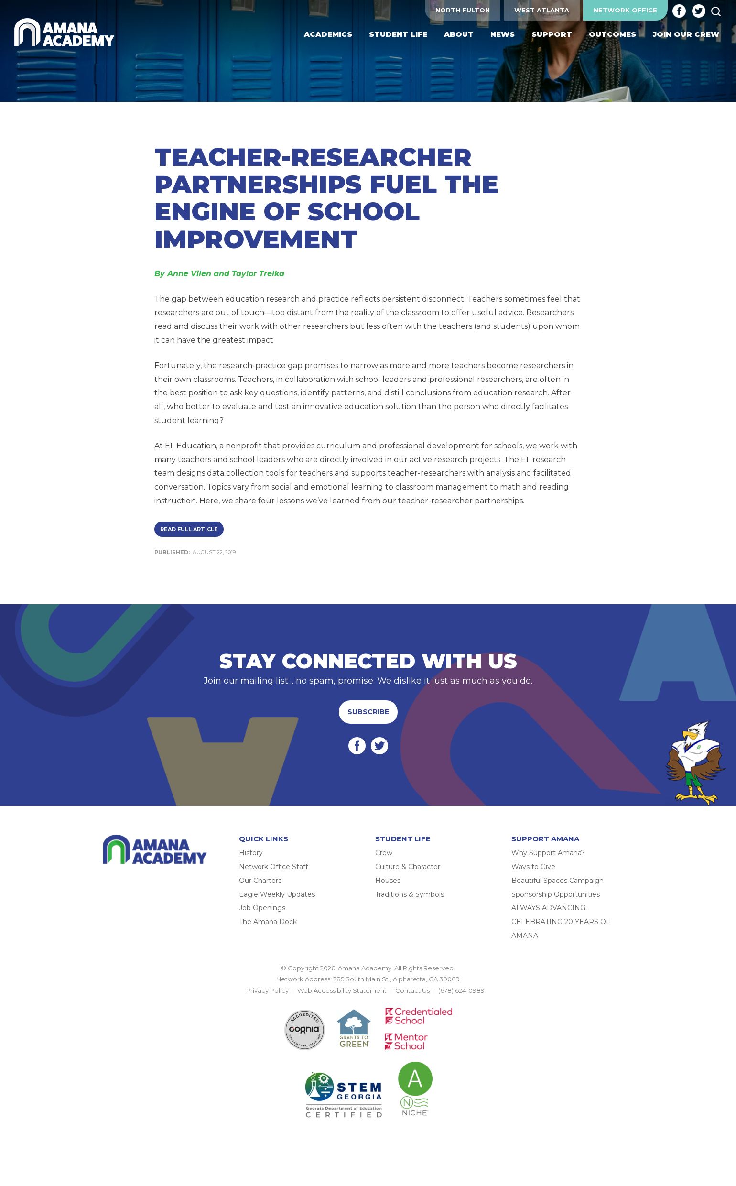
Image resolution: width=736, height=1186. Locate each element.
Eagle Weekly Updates (277, 894)
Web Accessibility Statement (342, 990)
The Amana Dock (268, 921)
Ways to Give (533, 866)
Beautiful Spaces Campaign (557, 880)
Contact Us (412, 990)
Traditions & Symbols (409, 894)
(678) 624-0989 (461, 990)
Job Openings (262, 907)
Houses (387, 880)
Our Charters (260, 880)
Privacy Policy (267, 990)
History (251, 853)
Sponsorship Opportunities (555, 894)
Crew (383, 853)
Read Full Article (189, 529)
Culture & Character (407, 866)
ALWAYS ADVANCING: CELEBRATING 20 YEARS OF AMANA (560, 921)
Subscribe (368, 711)
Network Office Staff (273, 866)
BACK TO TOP (368, 1001)
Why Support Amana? (548, 853)
